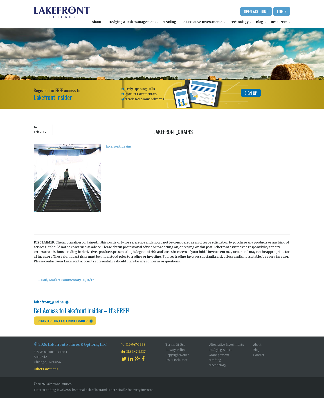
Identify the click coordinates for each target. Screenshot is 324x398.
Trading (171, 22)
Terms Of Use (175, 345)
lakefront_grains (119, 146)
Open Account (256, 11)
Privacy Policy (175, 350)
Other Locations (46, 369)
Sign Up (251, 93)
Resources (280, 22)
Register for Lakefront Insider (63, 320)
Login (281, 11)
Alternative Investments (204, 22)
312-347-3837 (134, 352)
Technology (240, 22)
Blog (261, 22)
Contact (258, 355)
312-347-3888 (133, 344)
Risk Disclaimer (176, 360)
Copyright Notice (177, 355)
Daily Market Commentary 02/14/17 (65, 280)
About (98, 22)
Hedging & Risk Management (133, 22)
